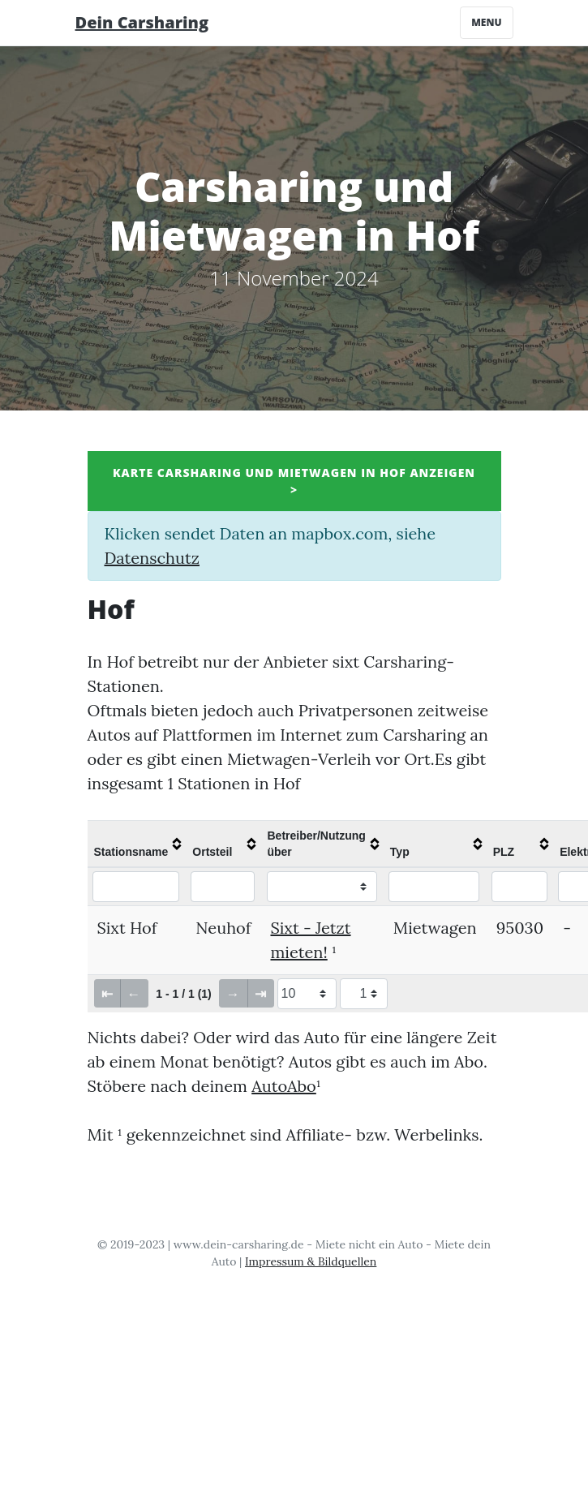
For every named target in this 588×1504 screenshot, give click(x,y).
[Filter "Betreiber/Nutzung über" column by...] (322, 886)
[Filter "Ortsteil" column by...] (223, 886)
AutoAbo (283, 1086)
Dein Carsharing (142, 22)
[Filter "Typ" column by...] (434, 886)
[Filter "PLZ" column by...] (519, 886)
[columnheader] (137, 843)
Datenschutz (152, 558)
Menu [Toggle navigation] (486, 22)
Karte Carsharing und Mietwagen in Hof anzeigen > (294, 481)
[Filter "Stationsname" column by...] (136, 886)
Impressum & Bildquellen (310, 1261)
